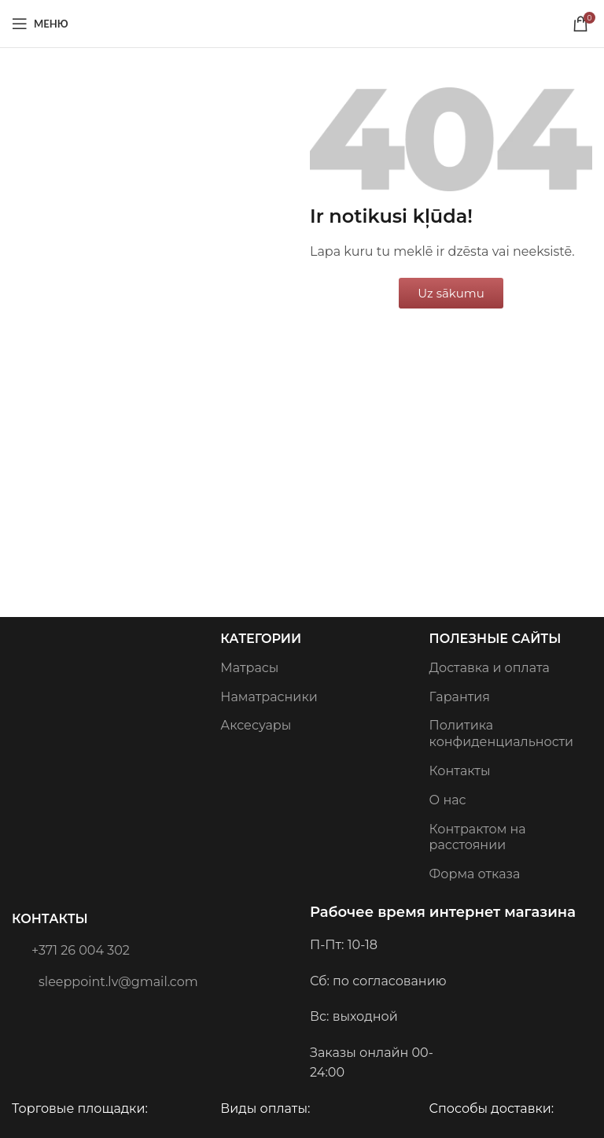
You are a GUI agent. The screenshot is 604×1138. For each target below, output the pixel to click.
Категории (260, 638)
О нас (447, 800)
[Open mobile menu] (40, 23)
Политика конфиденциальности (501, 733)
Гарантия (459, 696)
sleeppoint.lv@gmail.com (105, 980)
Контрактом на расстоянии (477, 837)
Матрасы (249, 667)
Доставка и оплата (489, 667)
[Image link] (24, 678)
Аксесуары (255, 725)
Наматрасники (268, 696)
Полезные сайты (495, 638)
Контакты (50, 918)
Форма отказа (475, 873)
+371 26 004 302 (71, 949)
